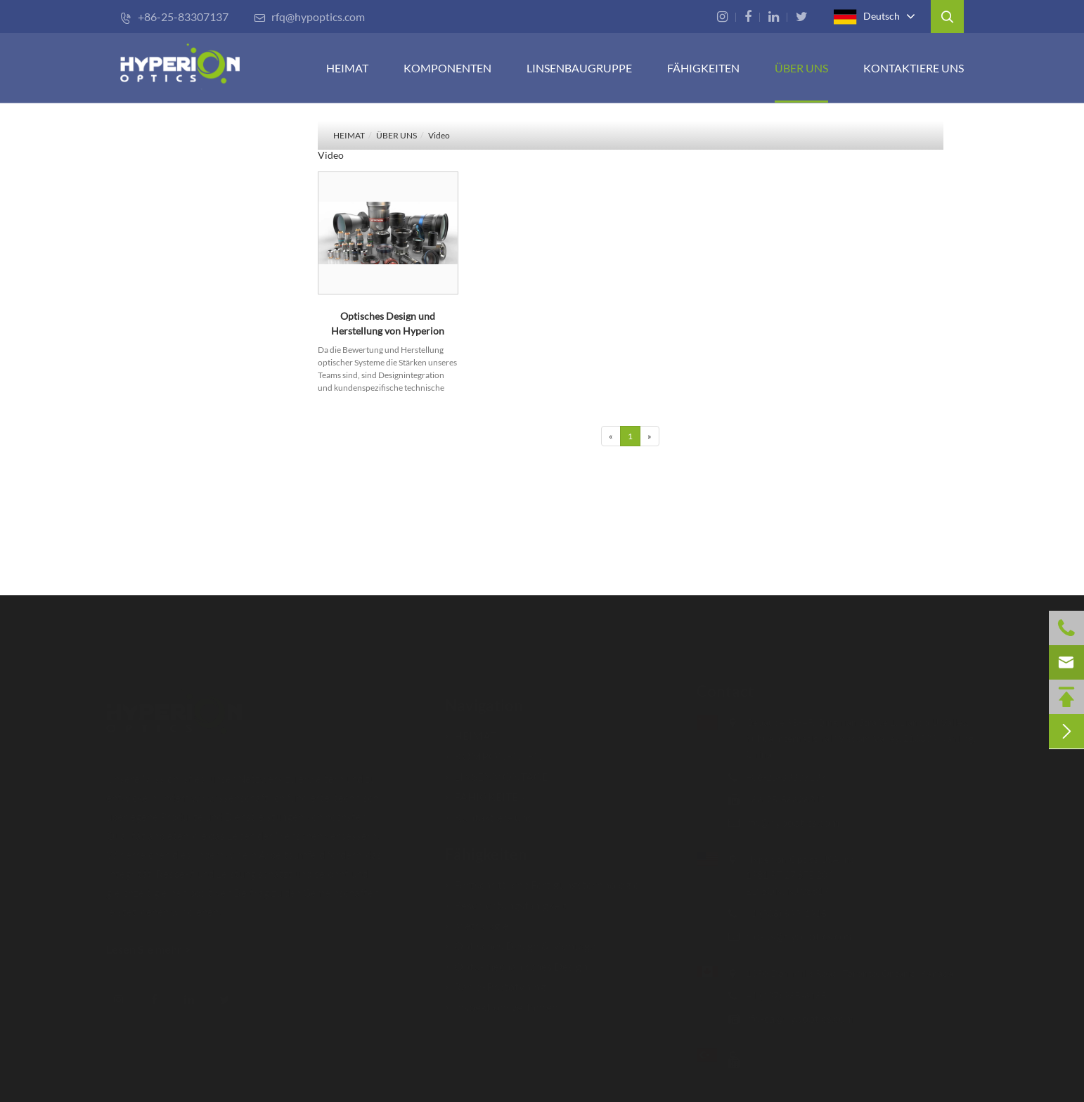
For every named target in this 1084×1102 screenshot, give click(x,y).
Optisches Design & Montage (520, 939)
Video (439, 135)
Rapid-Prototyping (495, 980)
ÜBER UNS (801, 67)
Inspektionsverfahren (501, 1000)
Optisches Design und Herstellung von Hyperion (387, 323)
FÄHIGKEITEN (703, 67)
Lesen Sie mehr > (155, 949)
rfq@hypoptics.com (309, 16)
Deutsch (867, 17)
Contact (718, 691)
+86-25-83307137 (174, 16)
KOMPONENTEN (447, 67)
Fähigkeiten (486, 847)
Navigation (484, 698)
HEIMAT (347, 67)
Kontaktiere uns (913, 67)
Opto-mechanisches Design (516, 959)
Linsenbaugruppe (579, 67)
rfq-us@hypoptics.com (793, 935)
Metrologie (476, 919)
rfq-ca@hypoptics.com (793, 1018)
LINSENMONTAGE (496, 770)
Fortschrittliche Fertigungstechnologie (542, 878)
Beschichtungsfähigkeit (506, 898)
